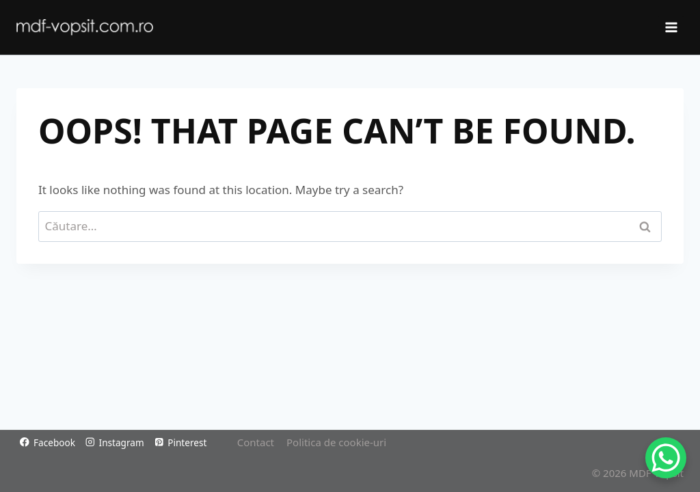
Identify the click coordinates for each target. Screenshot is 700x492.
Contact (255, 442)
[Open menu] (671, 27)
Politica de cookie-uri (336, 442)
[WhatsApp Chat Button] (665, 457)
